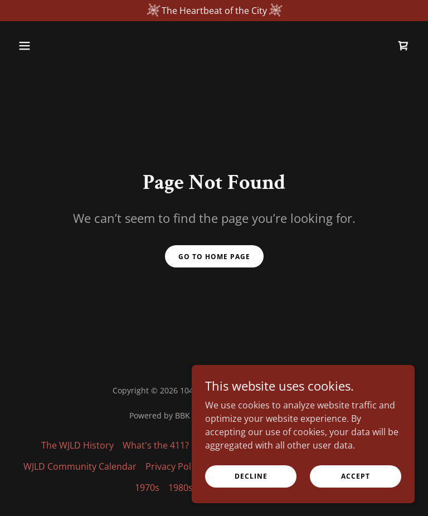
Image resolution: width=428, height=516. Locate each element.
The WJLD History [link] (77, 445)
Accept (355, 476)
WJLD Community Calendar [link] (80, 466)
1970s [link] (147, 487)
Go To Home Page (214, 256)
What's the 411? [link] (156, 445)
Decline (251, 476)
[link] (403, 46)
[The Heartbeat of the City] (214, 10)
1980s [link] (180, 487)
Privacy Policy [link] (173, 466)
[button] (43, 46)
